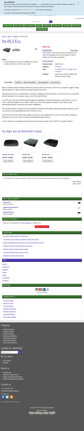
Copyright (32, 423)
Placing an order (8, 319)
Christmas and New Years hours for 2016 (15, 268)
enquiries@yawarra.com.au (10, 406)
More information (30, 98)
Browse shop (42, 29)
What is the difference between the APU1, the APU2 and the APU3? (23, 258)
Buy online (18, 25)
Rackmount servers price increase (13, 271)
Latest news (7, 248)
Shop (9, 36)
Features (18, 98)
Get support (29, 25)
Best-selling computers (11, 214)
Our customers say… (10, 190)
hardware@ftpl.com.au (28, 10)
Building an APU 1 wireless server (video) (15, 265)
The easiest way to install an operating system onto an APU (21, 255)
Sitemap (5, 378)
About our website (42, 425)
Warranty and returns (9, 327)
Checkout (67, 25)
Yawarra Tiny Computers (47, 423)
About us (47, 25)
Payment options (8, 321)
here (38, 4)
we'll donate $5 (26, 238)
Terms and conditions (9, 332)
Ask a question (43, 98)
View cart (77, 25)
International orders (9, 330)
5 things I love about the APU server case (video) (18, 261)
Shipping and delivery (9, 324)
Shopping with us (9, 312)
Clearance (5, 296)
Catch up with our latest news (12, 392)
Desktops (16, 36)
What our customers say (11, 390)
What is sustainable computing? (13, 394)
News (39, 25)
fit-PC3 (65, 69)
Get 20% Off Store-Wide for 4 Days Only (15, 252)
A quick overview (8, 316)
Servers (4, 279)
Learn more (8, 25)
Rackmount (5, 282)
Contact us (56, 25)
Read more (66, 194)
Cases (4, 290)
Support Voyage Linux (42, 242)
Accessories (55, 98)
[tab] (8, 98)
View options (8, 177)
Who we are (7, 388)
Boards (4, 288)
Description (9, 98)
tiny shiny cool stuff (42, 428)
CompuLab (58, 69)
